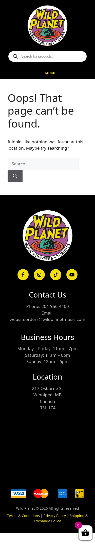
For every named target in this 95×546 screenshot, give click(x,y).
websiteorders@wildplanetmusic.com (47, 319)
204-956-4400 (55, 306)
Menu (48, 73)
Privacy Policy (55, 515)
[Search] (15, 176)
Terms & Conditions (23, 515)
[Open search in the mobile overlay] (47, 56)
